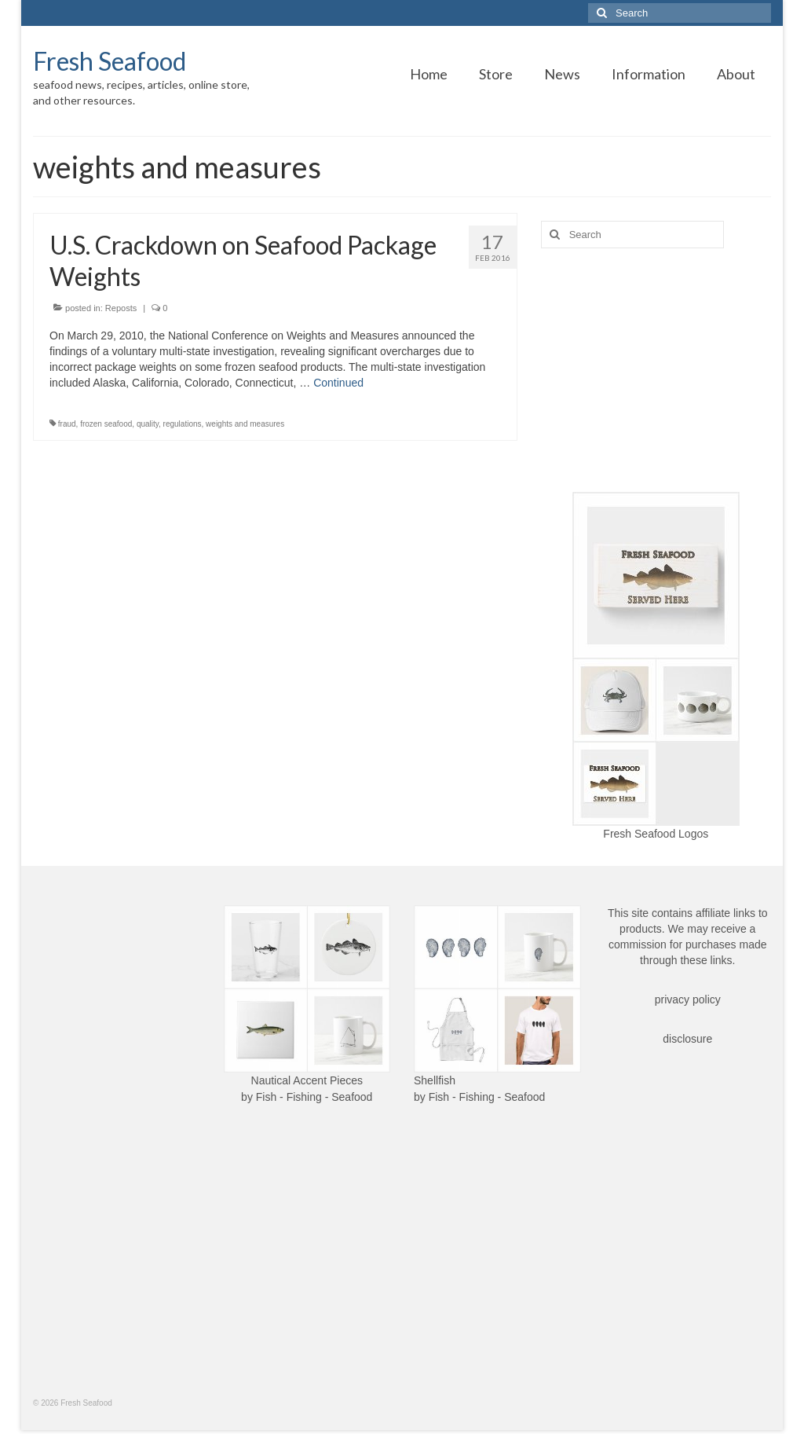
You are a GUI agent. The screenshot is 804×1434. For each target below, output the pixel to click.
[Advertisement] (656, 370)
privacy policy (688, 999)
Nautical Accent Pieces (307, 1080)
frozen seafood (106, 424)
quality (148, 424)
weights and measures (245, 424)
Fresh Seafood (109, 61)
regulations (182, 424)
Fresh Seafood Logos (655, 833)
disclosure (687, 1038)
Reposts (121, 308)
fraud (67, 424)
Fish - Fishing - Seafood (314, 1097)
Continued (338, 382)
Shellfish (434, 1080)
